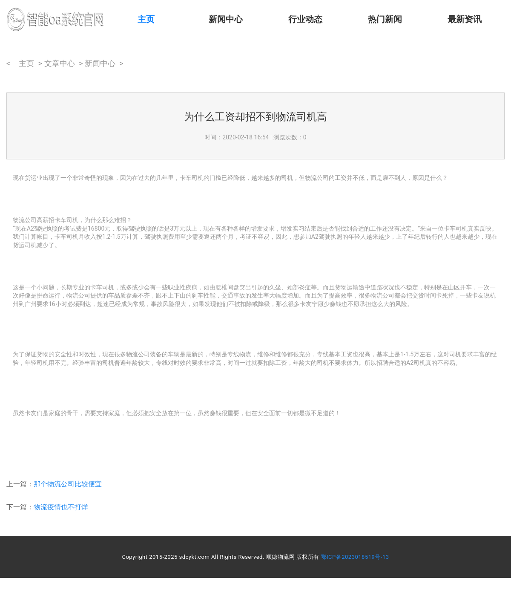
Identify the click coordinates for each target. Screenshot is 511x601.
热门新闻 (385, 19)
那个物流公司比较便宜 (68, 484)
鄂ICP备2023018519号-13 (355, 557)
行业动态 (305, 19)
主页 (146, 19)
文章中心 (59, 63)
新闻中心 (226, 19)
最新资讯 (465, 19)
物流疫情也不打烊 (61, 507)
